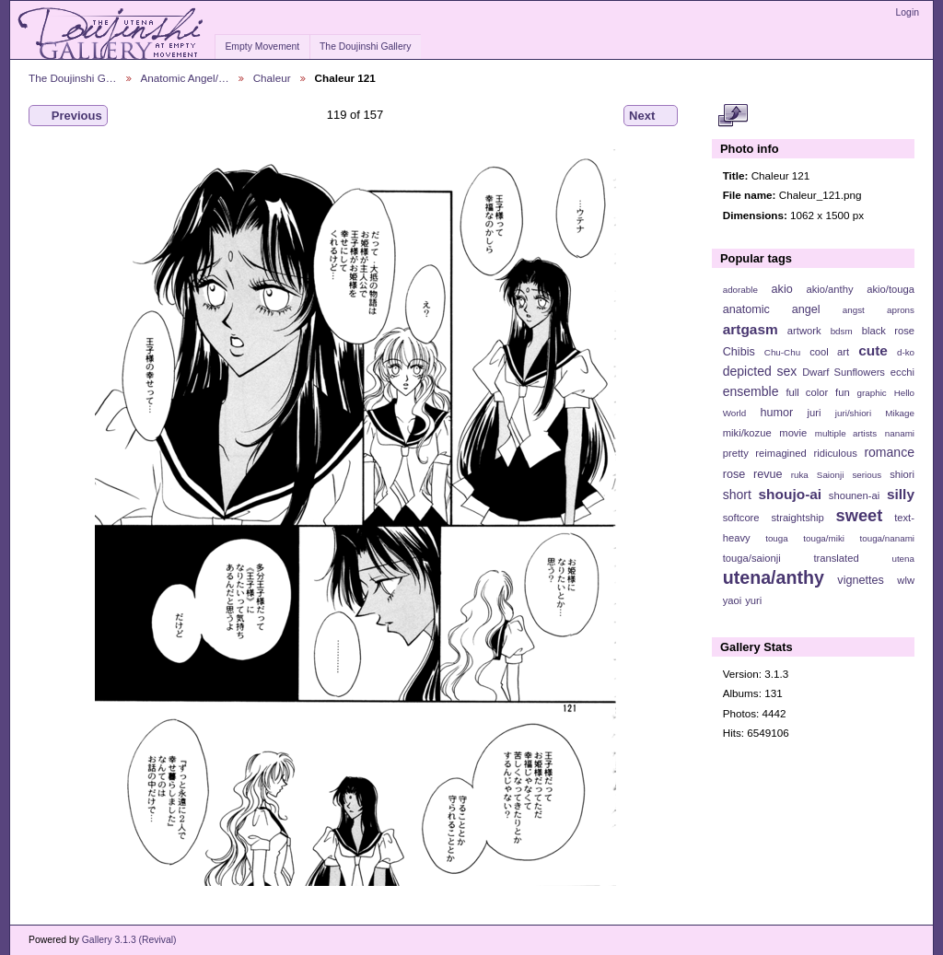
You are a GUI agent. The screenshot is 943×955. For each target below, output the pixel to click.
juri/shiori (853, 413)
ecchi (902, 372)
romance (889, 452)
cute (873, 350)
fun (842, 392)
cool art (829, 351)
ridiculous (834, 453)
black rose (888, 330)
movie (793, 432)
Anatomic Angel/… (185, 78)
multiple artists (846, 433)
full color (807, 392)
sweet (859, 515)
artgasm (750, 329)
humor (776, 412)
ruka (800, 475)
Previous (68, 116)
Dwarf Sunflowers (843, 372)
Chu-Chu (782, 352)
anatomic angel (772, 309)
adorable (740, 290)
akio (782, 289)
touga (776, 538)
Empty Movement (262, 46)
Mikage (899, 413)
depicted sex (760, 371)
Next (650, 116)
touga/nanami (887, 538)
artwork (804, 330)
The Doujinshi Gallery (365, 46)
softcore (741, 517)
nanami (899, 433)
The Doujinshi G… (73, 78)
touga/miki (823, 538)
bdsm (842, 331)
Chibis (739, 351)
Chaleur (272, 78)
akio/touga (890, 289)
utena (902, 558)
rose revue (753, 474)
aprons (900, 310)
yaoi (732, 600)
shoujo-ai (790, 494)
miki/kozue (747, 432)
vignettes (860, 580)
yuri (753, 600)
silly (900, 494)
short (737, 494)
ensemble (751, 391)
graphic (872, 393)
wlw (905, 580)
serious (866, 475)
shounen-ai (854, 495)
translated (835, 558)
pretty (736, 453)
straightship (797, 517)
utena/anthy (773, 577)
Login (907, 12)
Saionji (830, 475)
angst (854, 310)
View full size (732, 116)
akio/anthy (829, 289)
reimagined (781, 453)
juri (814, 412)
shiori (902, 474)
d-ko (905, 352)
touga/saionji (752, 558)
